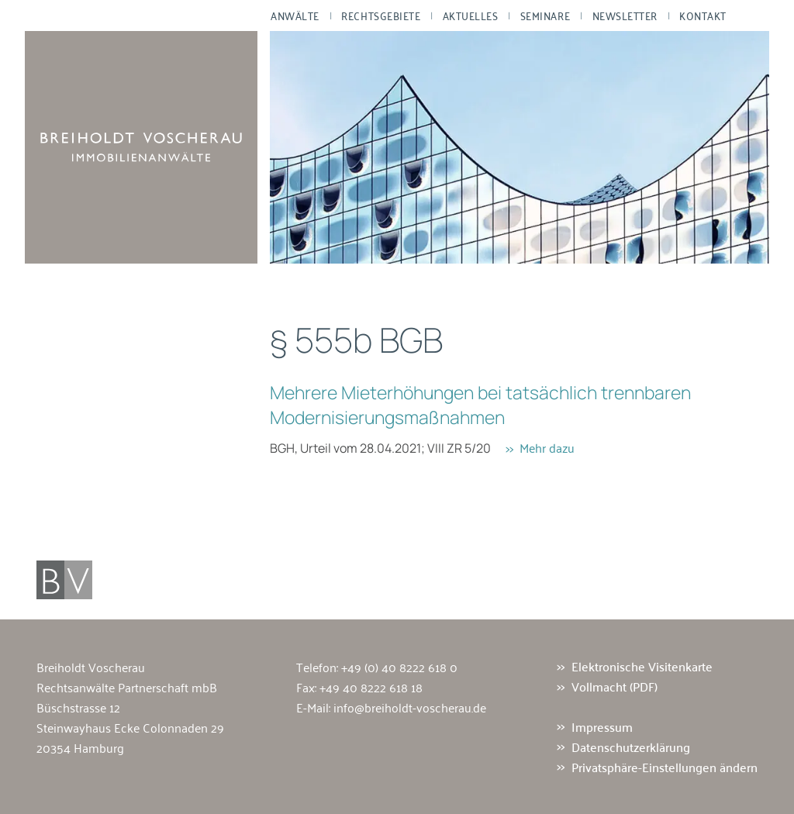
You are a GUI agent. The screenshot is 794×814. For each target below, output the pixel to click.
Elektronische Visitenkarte (642, 667)
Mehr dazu (547, 447)
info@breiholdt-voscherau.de (409, 707)
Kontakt (703, 15)
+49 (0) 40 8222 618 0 (399, 667)
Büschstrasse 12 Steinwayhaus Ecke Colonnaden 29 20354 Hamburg (130, 727)
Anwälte (295, 15)
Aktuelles (471, 15)
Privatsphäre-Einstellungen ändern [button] (664, 767)
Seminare (545, 15)
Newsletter (625, 15)
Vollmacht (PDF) (614, 687)
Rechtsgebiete (380, 15)
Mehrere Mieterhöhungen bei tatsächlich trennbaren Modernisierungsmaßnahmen (480, 404)
